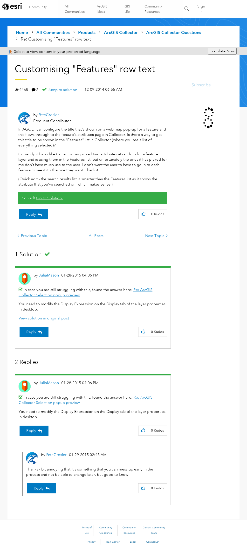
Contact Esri (152, 541)
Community (38, 7)
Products (87, 32)
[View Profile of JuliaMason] (49, 275)
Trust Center (113, 541)
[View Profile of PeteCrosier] (49, 114)
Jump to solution (62, 89)
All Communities (75, 9)
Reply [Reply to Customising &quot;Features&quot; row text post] (31, 214)
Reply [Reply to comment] (31, 332)
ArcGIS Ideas (102, 9)
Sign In (201, 9)
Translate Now (222, 51)
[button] (143, 214)
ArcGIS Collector (121, 32)
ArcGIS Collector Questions (173, 32)
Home (22, 32)
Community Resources (153, 9)
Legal (133, 541)
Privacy (92, 541)
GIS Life (127, 9)
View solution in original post (44, 318)
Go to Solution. (49, 198)
